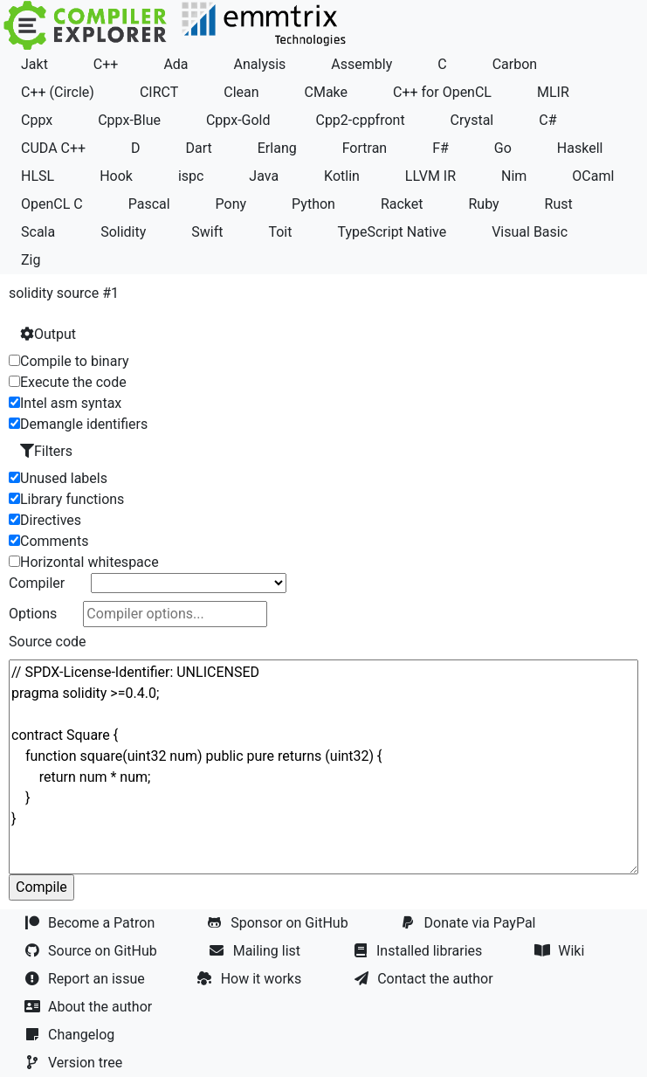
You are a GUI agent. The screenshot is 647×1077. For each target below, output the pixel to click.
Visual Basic (530, 232)
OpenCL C (52, 204)
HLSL (37, 176)
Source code (47, 641)
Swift (207, 232)
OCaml (593, 176)
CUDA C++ (53, 148)
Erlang (277, 148)
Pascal (149, 204)
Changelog (71, 1034)
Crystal (472, 120)
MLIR (553, 92)
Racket (402, 204)
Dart (199, 148)
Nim (514, 176)
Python (313, 204)
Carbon (514, 64)
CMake (326, 92)
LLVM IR (430, 176)
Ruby (483, 204)
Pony (231, 204)
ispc (191, 176)
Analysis (260, 64)
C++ (106, 64)
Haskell (580, 148)
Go (503, 148)
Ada (175, 64)
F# (440, 148)
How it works (251, 978)
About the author (90, 1006)
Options (33, 613)
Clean (241, 92)
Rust (559, 204)
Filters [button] (46, 451)
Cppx (36, 120)
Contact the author (424, 978)
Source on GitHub (92, 950)
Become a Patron (91, 923)
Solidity (123, 232)
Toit (280, 232)
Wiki (561, 950)
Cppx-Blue (129, 120)
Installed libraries (419, 950)
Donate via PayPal (470, 923)
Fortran (365, 148)
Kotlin (342, 176)
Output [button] (48, 334)
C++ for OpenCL (442, 92)
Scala (38, 232)
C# (547, 120)
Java (264, 176)
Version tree (75, 1062)
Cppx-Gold (238, 120)
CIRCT (159, 92)
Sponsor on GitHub (278, 923)
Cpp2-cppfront (359, 120)
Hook (116, 176)
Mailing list (256, 950)
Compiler (37, 583)
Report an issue (86, 978)
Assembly (361, 64)
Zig (30, 260)
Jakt (34, 64)
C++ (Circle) (57, 92)
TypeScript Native (391, 232)
